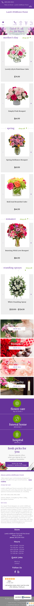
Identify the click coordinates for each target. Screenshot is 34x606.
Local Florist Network (13, 605)
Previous (2, 61)
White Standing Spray (17, 302)
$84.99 (17, 258)
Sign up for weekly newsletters (17, 464)
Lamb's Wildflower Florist (17, 12)
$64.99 (17, 118)
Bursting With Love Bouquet (17, 251)
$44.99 (17, 209)
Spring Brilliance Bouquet (17, 160)
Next (31, 61)
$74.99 (17, 76)
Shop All (25, 38)
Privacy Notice (22, 602)
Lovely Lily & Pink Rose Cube (17, 69)
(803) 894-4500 (9, 2)
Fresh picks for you (17, 453)
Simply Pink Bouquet (17, 111)
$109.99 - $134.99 (17, 309)
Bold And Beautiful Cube (17, 202)
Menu (3, 24)
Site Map (23, 605)
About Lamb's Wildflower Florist (12, 475)
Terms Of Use (12, 602)
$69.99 (17, 167)
